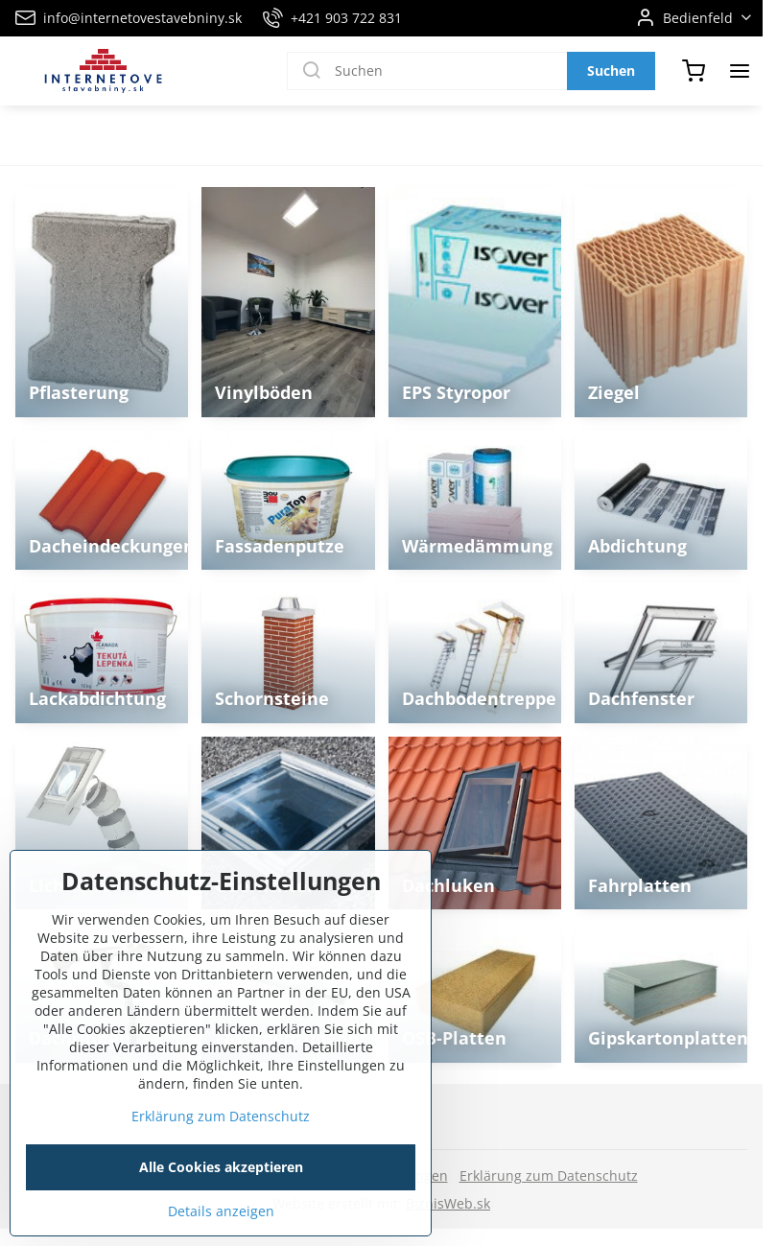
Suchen (611, 70)
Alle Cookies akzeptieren (221, 1204)
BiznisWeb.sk (448, 1203)
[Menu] (740, 71)
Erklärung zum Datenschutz (548, 1175)
